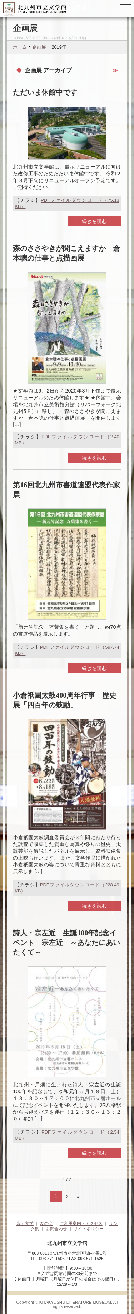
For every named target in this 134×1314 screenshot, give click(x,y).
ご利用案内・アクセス (81, 1223)
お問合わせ (56, 1229)
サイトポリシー (89, 1229)
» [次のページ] (78, 1196)
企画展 (39, 47)
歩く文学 (25, 1223)
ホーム (20, 47)
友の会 (46, 1223)
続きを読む (94, 221)
